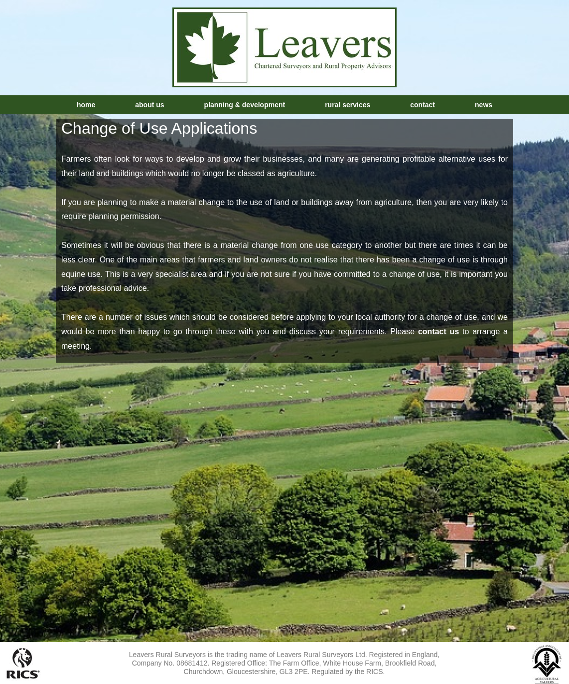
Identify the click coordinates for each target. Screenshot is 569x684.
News (483, 105)
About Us (149, 105)
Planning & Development (244, 105)
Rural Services (347, 105)
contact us (438, 331)
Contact (422, 105)
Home (86, 105)
